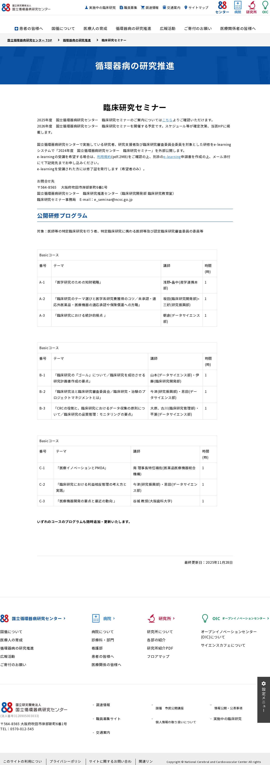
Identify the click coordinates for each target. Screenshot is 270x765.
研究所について (160, 631)
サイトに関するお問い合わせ (106, 757)
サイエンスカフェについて (223, 645)
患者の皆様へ (103, 656)
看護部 (97, 648)
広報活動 (7, 656)
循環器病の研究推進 (17, 648)
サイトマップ (191, 15)
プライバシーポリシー (63, 757)
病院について (103, 631)
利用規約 (104, 156)
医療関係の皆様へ (107, 664)
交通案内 (193, 7)
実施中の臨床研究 (122, 7)
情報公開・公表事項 (229, 704)
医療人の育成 (11, 639)
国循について (11, 631)
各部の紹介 (156, 639)
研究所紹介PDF (160, 648)
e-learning (172, 156)
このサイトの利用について (23, 757)
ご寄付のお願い (13, 664)
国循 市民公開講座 (171, 704)
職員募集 (151, 7)
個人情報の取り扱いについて (178, 714)
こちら (167, 119)
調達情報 (172, 7)
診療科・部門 (103, 639)
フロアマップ (158, 656)
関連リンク (140, 757)
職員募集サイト (108, 714)
